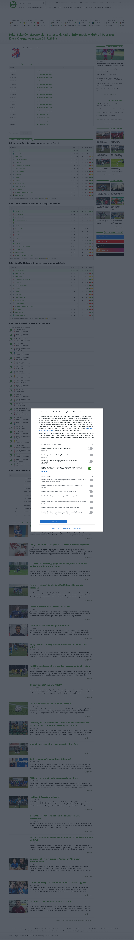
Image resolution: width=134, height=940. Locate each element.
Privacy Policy (77, 528)
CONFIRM (53, 521)
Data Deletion (56, 528)
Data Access (67, 528)
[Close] (99, 412)
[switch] (90, 448)
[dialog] (67, 470)
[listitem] (67, 444)
